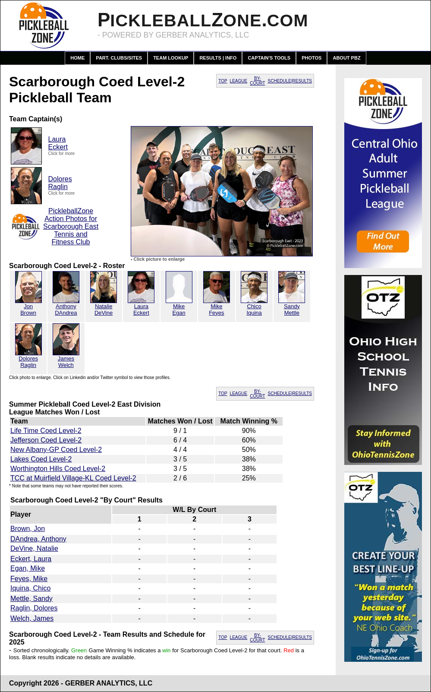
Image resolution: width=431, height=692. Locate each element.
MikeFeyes (216, 309)
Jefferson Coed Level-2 (46, 440)
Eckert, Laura (30, 558)
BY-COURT (257, 80)
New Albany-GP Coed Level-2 (56, 449)
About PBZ (346, 57)
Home (77, 57)
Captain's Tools (269, 57)
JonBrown (28, 309)
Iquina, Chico (30, 588)
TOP (222, 81)
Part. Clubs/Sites (119, 57)
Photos (311, 57)
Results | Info (217, 57)
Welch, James (31, 618)
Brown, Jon (27, 528)
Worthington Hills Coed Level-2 (57, 468)
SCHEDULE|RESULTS (290, 81)
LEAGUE (239, 81)
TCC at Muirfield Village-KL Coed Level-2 (73, 478)
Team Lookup (170, 57)
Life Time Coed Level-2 (46, 430)
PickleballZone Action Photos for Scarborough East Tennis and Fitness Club (70, 226)
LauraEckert (58, 143)
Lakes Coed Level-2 (41, 459)
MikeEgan (178, 309)
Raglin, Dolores (33, 608)
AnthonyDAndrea (66, 309)
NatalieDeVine (103, 309)
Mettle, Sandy (31, 598)
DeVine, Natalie (34, 548)
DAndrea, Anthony (38, 539)
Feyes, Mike (28, 578)
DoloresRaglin (60, 182)
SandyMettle (292, 309)
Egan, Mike (27, 568)
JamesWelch (66, 361)
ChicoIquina (253, 309)
